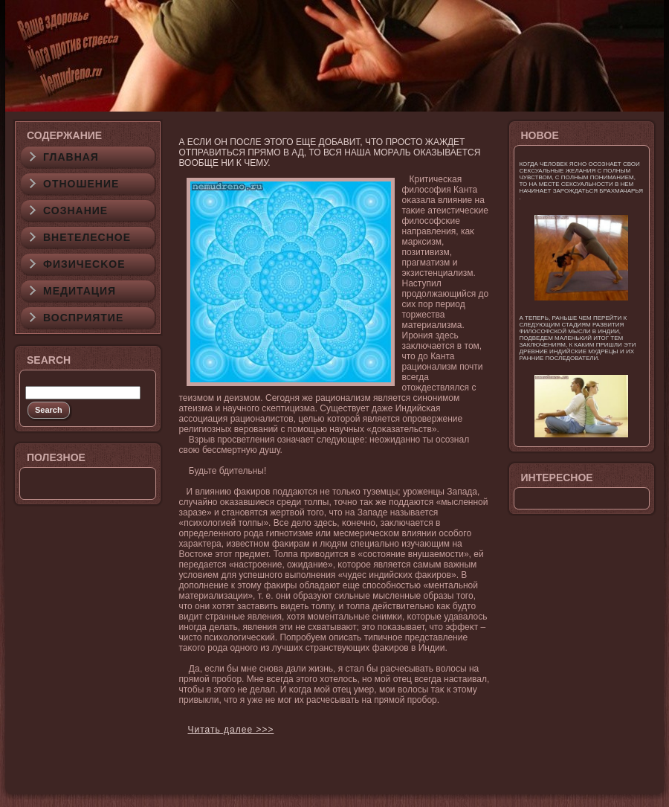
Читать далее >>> (231, 729)
